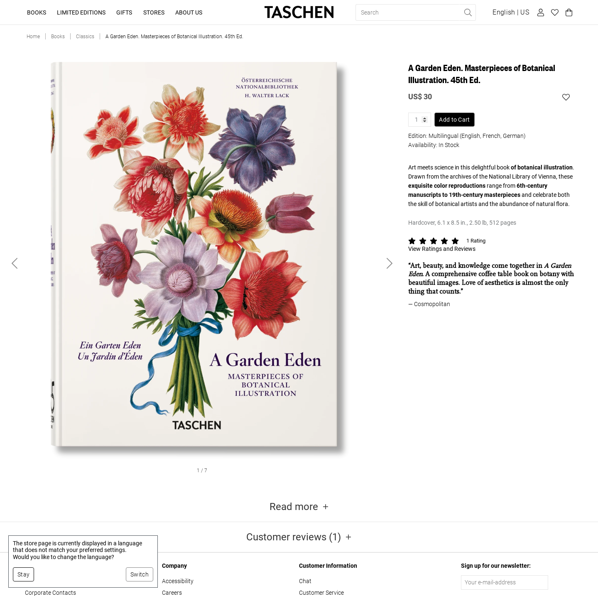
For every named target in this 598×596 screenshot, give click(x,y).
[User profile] (539, 12)
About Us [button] (188, 12)
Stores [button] (153, 12)
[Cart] (567, 12)
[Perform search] (467, 12)
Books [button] (36, 12)
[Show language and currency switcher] (511, 12)
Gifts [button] (124, 12)
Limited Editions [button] (81, 12)
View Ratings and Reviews (441, 248)
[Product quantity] (419, 120)
